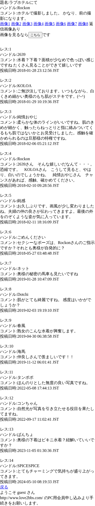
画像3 (27, 24)
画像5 (50, 24)
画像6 (61, 24)
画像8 (83, 24)
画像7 (72, 24)
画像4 (38, 24)
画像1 (5, 24)
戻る (4, 487)
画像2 (16, 24)
